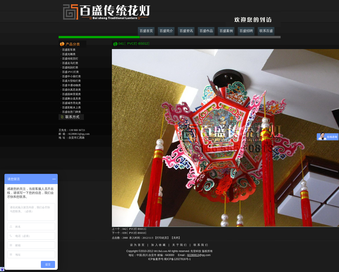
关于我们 (180, 244)
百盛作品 (206, 31)
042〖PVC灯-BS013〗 (135, 228)
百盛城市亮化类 (71, 103)
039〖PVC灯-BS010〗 (135, 232)
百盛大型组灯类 (71, 80)
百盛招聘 (246, 31)
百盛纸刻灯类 (70, 67)
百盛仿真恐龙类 (71, 89)
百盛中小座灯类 (71, 76)
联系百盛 (266, 31)
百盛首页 (146, 31)
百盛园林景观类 (71, 94)
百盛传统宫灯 (70, 58)
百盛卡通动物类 (71, 85)
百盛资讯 (186, 31)
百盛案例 (226, 31)
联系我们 (201, 244)
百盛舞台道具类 (71, 98)
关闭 (175, 237)
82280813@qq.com (79, 133)
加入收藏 (159, 244)
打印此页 (162, 237)
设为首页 (137, 244)
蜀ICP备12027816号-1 (177, 259)
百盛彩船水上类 (71, 107)
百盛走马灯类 (70, 63)
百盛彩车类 (68, 49)
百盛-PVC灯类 (70, 71)
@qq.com (205, 255)
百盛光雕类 (68, 54)
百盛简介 (166, 31)
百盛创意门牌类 (71, 111)
